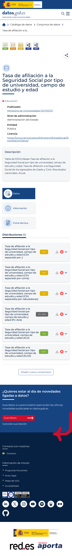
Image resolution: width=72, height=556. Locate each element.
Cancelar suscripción (14, 424)
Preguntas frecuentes (16, 470)
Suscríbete (18, 417)
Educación (11, 101)
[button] (68, 14)
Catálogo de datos (21, 24)
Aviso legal (10, 475)
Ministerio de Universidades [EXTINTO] (30, 110)
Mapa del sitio (12, 480)
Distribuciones (14, 234)
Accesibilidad (12, 486)
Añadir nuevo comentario (36, 372)
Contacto (11, 453)
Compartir (67, 55)
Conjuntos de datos (48, 24)
